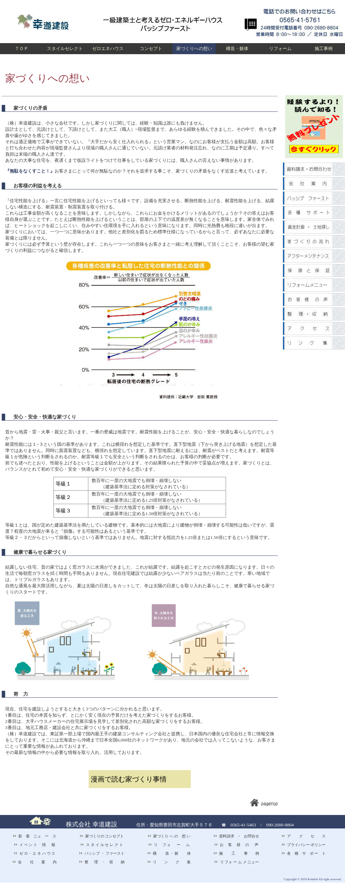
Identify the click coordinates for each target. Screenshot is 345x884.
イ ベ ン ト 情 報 (35, 845)
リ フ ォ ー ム (169, 845)
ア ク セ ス (304, 836)
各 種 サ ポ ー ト (304, 853)
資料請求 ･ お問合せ (236, 836)
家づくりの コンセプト (102, 836)
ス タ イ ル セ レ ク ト (101, 845)
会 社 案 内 (34, 862)
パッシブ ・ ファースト (102, 853)
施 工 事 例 (236, 853)
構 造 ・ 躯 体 (169, 853)
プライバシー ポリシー (304, 845)
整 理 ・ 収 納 (102, 862)
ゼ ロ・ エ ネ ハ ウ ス (35, 853)
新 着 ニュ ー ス (34, 836)
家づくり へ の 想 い (169, 836)
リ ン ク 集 (169, 862)
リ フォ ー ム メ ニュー (236, 862)
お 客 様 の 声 (236, 845)
